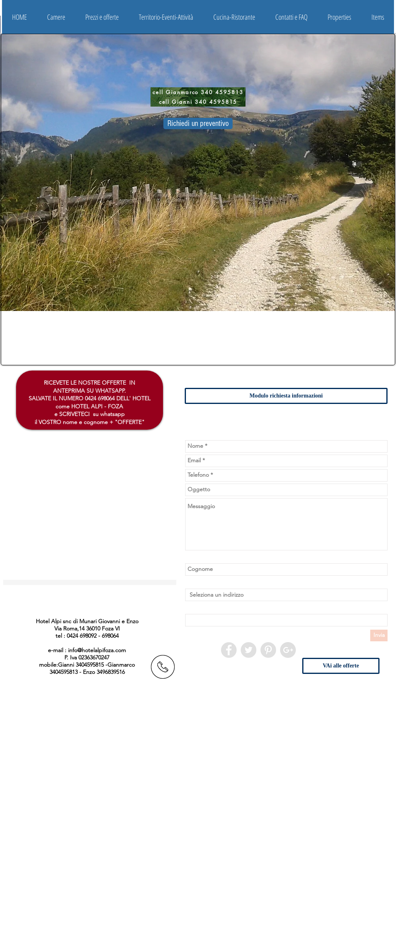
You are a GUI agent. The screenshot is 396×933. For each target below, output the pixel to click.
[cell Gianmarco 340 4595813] (198, 92)
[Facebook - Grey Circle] (229, 650)
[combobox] (286, 595)
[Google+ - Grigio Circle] (288, 650)
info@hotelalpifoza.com (97, 650)
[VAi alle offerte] (341, 666)
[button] (56, 17)
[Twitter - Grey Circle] (248, 650)
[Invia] (379, 635)
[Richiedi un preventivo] (198, 123)
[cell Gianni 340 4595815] (198, 102)
